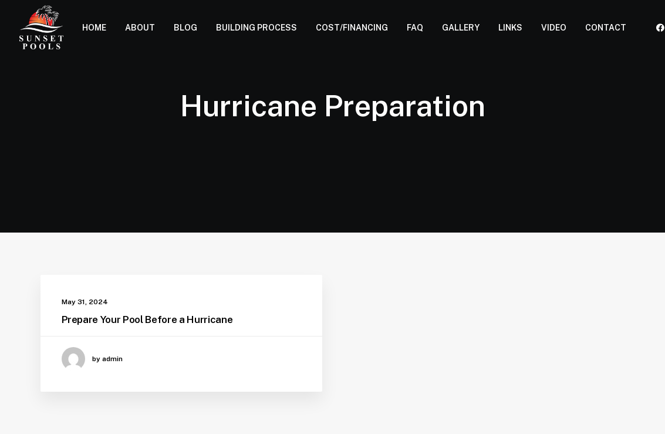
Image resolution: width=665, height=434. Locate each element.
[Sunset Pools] (41, 27)
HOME (94, 27)
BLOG (185, 27)
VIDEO (553, 27)
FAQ (415, 27)
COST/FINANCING (352, 27)
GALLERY (461, 27)
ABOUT (140, 27)
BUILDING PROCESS (256, 27)
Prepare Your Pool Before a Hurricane (147, 319)
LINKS (510, 27)
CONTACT (605, 27)
